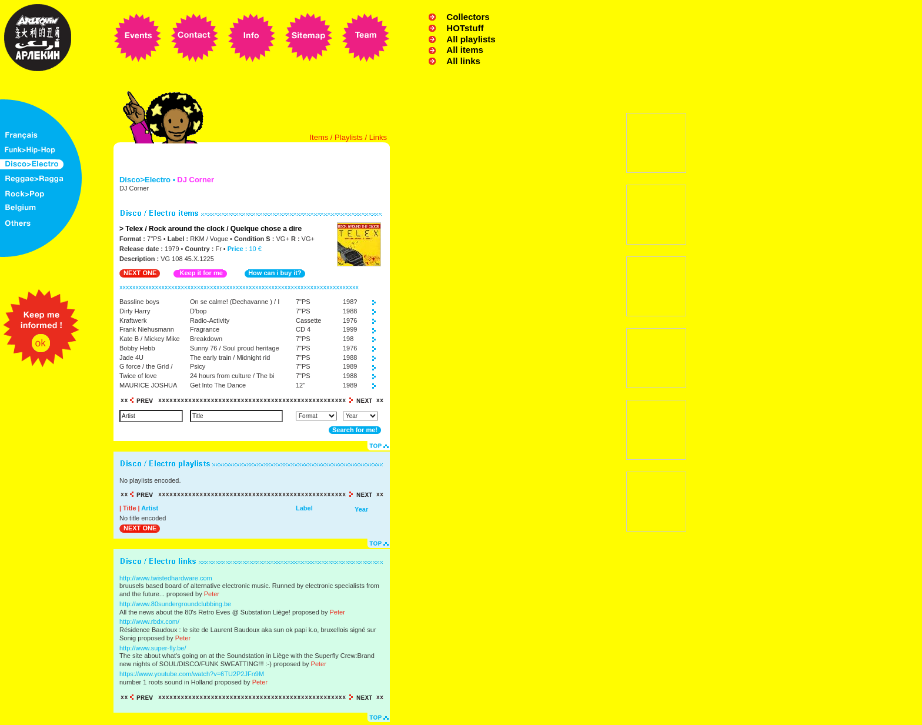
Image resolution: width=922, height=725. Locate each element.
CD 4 (303, 329)
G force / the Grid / (145, 366)
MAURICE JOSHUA (148, 385)
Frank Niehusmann (146, 329)
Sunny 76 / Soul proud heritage (234, 348)
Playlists (349, 137)
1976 (350, 320)
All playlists (470, 39)
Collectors (467, 17)
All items (464, 50)
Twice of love (138, 375)
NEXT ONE (139, 272)
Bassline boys (139, 301)
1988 (350, 311)
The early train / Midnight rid (230, 357)
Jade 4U (131, 357)
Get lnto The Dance (218, 385)
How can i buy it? (274, 272)
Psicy (197, 366)
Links (378, 137)
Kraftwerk (132, 320)
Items (318, 137)
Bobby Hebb (137, 348)
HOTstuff (464, 28)
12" (300, 385)
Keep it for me (200, 272)
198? (350, 301)
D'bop (198, 311)
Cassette (308, 320)
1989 (350, 366)
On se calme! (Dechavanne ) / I (234, 301)
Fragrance (204, 329)
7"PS (303, 301)
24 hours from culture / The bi (232, 375)
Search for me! (355, 429)
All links (463, 61)
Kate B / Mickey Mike (149, 338)
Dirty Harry (135, 311)
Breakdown (206, 338)
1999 (350, 329)
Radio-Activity (209, 320)
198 (348, 338)
